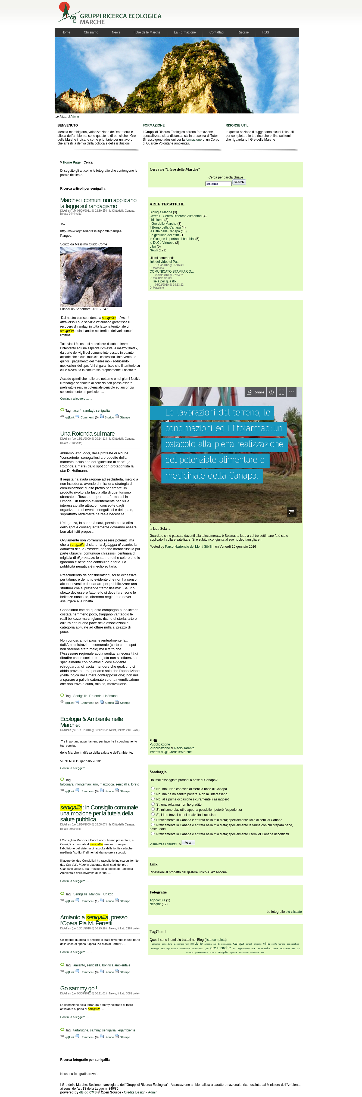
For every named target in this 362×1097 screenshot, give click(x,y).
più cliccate (294, 912)
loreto (135, 784)
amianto (79, 965)
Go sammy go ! (78, 988)
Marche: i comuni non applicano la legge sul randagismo (98, 203)
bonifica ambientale (116, 965)
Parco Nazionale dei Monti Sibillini (189, 546)
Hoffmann (111, 696)
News (116, 32)
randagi (88, 410)
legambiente (126, 1030)
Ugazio (108, 894)
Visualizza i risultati (163, 844)
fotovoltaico (197, 948)
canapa (238, 943)
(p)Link (67, 417)
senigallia (103, 410)
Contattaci (217, 32)
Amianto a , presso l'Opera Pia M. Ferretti (93, 920)
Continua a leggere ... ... (76, 398)
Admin (74, 116)
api (214, 944)
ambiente (196, 943)
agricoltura (167, 944)
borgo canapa (225, 944)
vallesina (254, 952)
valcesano (243, 952)
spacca (233, 952)
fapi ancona (172, 948)
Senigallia (80, 696)
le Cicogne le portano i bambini (172, 239)
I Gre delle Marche (147, 32)
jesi (234, 948)
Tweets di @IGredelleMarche (171, 752)
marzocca (107, 784)
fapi (163, 948)
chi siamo (157, 220)
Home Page (71, 162)
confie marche (278, 944)
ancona (207, 944)
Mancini (95, 894)
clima (266, 943)
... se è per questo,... (164, 281)
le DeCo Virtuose (162, 243)
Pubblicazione (160, 744)
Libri (153, 246)
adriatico (156, 944)
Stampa (122, 417)
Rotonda (95, 696)
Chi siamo (91, 32)
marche (255, 948)
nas (293, 948)
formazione (194, 139)
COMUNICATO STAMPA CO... (172, 271)
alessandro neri (181, 944)
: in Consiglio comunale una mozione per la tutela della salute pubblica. (99, 813)
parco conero (201, 952)
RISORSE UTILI (237, 125)
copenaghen (293, 944)
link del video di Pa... (165, 262)
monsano (285, 948)
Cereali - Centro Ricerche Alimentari (176, 216)
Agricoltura (157, 900)
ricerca (213, 952)
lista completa (216, 940)
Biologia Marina (161, 212)
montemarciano (86, 784)
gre (206, 948)
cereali (249, 944)
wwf (262, 952)
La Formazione (185, 32)
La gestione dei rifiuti (165, 235)
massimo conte (269, 948)
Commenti (84, 417)
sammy (95, 1030)
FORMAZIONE (154, 125)
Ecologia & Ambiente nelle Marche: (91, 722)
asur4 (77, 410)
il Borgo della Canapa (165, 227)
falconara (66, 784)
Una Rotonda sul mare (87, 433)
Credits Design (134, 1092)
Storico (106, 417)
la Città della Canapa (122, 210)
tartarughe (80, 1030)
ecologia (155, 948)
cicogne (155, 904)
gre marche (220, 947)
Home (65, 32)
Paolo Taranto (184, 748)
